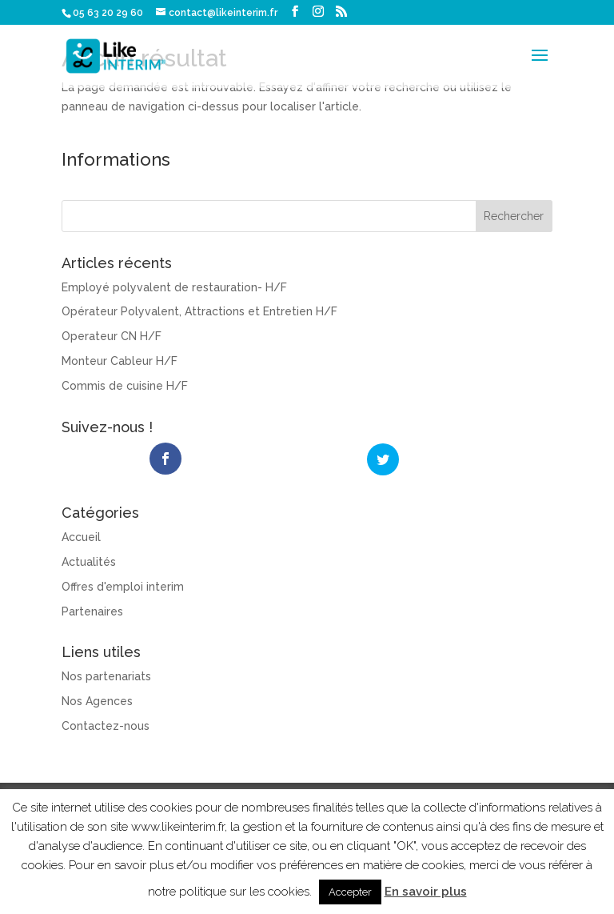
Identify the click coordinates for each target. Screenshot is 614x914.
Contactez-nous (106, 724)
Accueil (81, 535)
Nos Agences (97, 699)
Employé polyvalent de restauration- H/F (174, 287)
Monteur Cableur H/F (119, 361)
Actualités (89, 560)
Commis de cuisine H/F (125, 385)
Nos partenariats (106, 675)
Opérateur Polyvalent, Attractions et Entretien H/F (199, 311)
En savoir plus (426, 891)
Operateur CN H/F (111, 336)
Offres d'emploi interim (123, 585)
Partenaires (92, 609)
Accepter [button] (350, 892)
